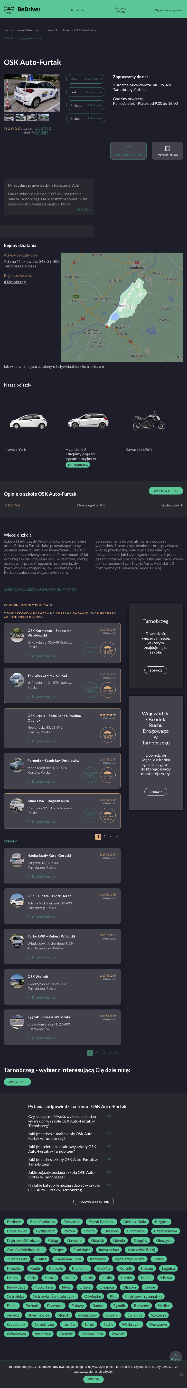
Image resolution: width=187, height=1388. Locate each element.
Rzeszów (141, 1306)
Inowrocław (109, 1250)
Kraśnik (125, 1268)
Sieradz (13, 1315)
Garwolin (74, 1240)
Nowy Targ (43, 1287)
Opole (150, 1287)
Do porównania (41, 656)
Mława (166, 1278)
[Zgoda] (180, 1374)
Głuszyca (164, 1240)
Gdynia (119, 1240)
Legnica (168, 1268)
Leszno (13, 1278)
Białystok (72, 1222)
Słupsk (63, 1315)
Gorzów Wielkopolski (25, 1250)
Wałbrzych (131, 1324)
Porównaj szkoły (167, 151)
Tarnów (69, 1324)
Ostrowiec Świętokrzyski (54, 1296)
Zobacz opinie (43, 130)
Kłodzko (14, 1268)
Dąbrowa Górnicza (23, 1240)
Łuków (126, 1278)
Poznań (32, 1306)
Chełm (89, 1231)
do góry (175, 1357)
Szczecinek (16, 1324)
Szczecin (158, 1315)
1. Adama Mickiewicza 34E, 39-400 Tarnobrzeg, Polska (142, 87)
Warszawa (158, 1324)
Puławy (77, 1306)
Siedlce (164, 1306)
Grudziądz (81, 1250)
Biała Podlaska (42, 1222)
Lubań (69, 1278)
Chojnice (110, 1231)
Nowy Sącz (16, 1287)
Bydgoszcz (45, 1231)
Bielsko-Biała (134, 1222)
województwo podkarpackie (34, 30)
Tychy (108, 1324)
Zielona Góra (92, 1334)
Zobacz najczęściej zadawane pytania (40, 589)
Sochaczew (87, 1315)
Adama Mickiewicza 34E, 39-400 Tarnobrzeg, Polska (31, 263)
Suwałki (112, 1315)
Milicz (146, 1278)
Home (8, 30)
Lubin (88, 1278)
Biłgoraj (161, 1222)
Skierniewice (38, 1315)
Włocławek (16, 1334)
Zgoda (93, 1379)
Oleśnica (106, 1287)
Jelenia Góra (17, 1259)
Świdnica (134, 1315)
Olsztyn (129, 1287)
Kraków (104, 1268)
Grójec (58, 1250)
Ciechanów (136, 1231)
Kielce (158, 1259)
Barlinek (14, 1222)
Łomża (50, 1278)
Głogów (140, 1240)
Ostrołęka (15, 1296)
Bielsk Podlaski (101, 1222)
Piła (113, 1296)
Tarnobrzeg (63, 30)
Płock (12, 1306)
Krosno (147, 1268)
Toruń (89, 1324)
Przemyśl (55, 1306)
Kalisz (41, 1259)
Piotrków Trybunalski (143, 1296)
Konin (35, 1268)
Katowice (98, 1259)
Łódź (31, 1278)
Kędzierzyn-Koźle (130, 1259)
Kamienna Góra (68, 1259)
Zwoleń (118, 1334)
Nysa (66, 1287)
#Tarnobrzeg (15, 281)
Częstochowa (165, 1231)
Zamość (66, 1334)
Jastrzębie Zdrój (141, 1250)
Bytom (69, 1231)
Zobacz (156, 670)
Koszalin (56, 1268)
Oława (85, 1287)
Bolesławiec (17, 1231)
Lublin (107, 1278)
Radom (98, 1306)
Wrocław (43, 1334)
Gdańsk (97, 1240)
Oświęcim (92, 1296)
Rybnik (119, 1306)
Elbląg (52, 1240)
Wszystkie (17, 1082)
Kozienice (80, 1268)
